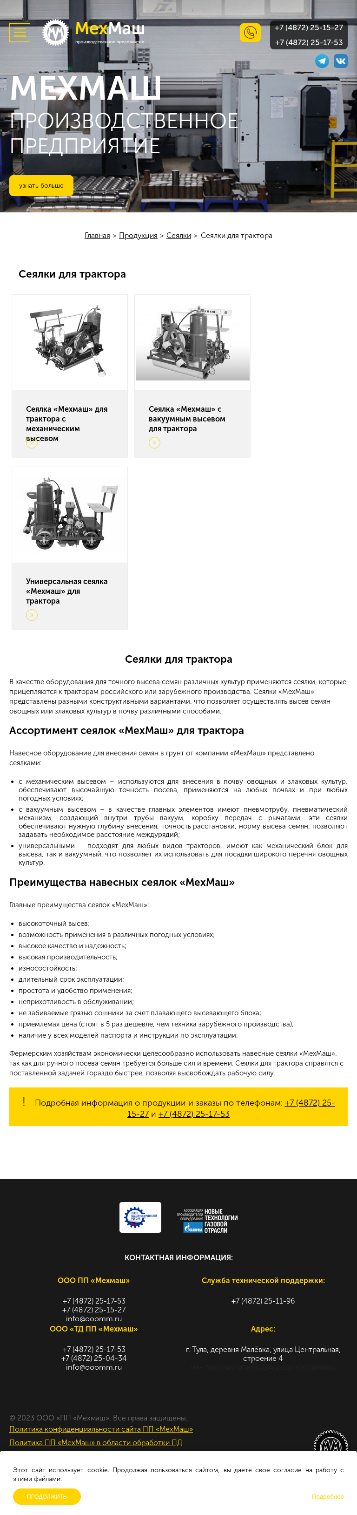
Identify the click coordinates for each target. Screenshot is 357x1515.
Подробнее (328, 1496)
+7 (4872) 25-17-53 (309, 42)
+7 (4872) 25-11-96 (263, 1301)
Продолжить (47, 1497)
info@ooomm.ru (94, 1318)
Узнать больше (41, 186)
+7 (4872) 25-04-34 (94, 1358)
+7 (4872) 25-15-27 (309, 27)
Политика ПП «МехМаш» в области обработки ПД (95, 1442)
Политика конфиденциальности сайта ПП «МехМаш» (101, 1429)
